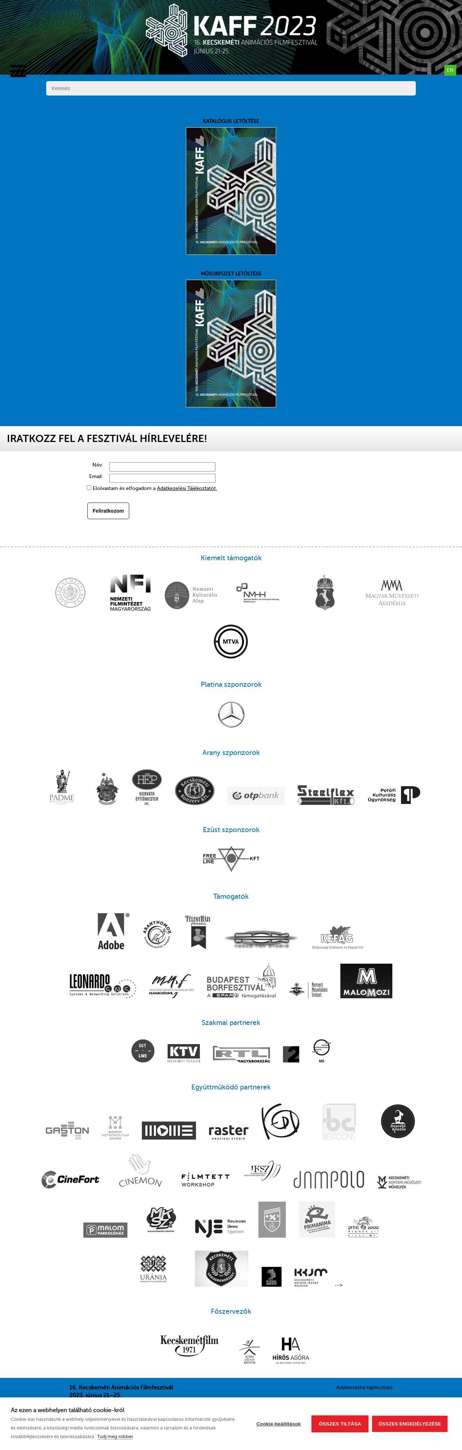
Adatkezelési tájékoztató (364, 1387)
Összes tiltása (340, 1424)
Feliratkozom (108, 511)
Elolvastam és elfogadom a (155, 488)
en (450, 70)
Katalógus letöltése (231, 187)
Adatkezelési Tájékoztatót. (187, 488)
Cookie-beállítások (279, 1424)
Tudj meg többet (115, 1436)
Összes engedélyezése (410, 1424)
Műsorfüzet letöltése (231, 339)
